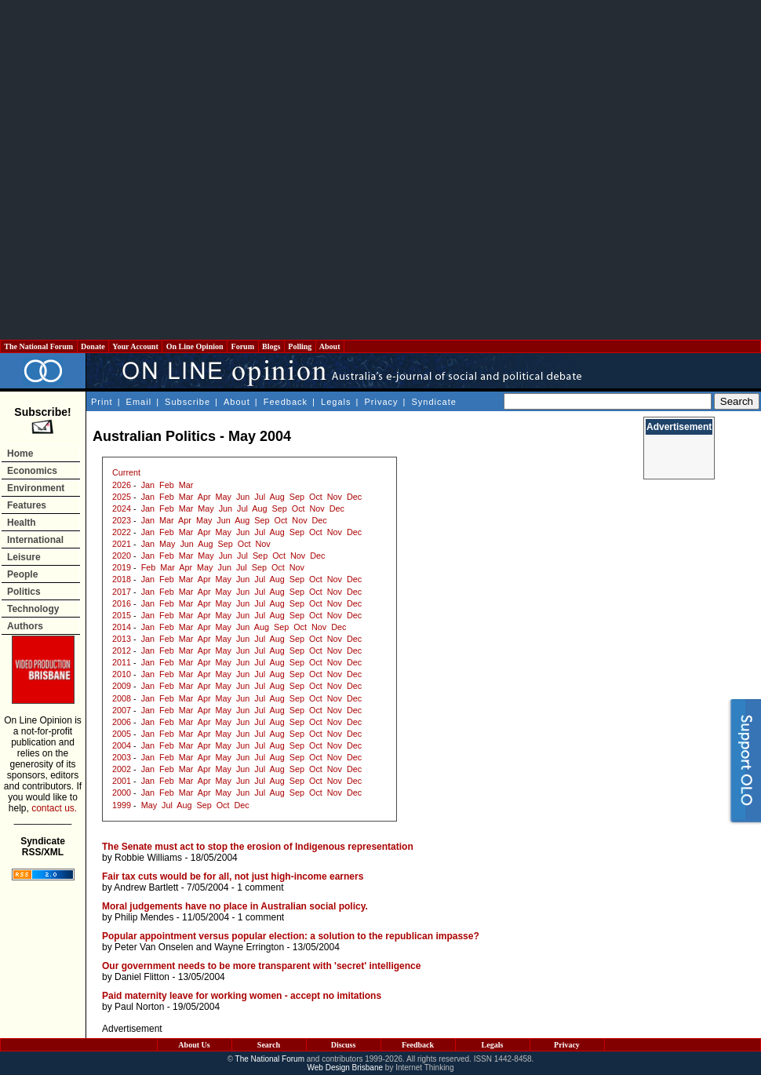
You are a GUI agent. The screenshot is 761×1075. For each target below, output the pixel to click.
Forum (242, 346)
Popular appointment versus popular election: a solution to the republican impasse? (290, 936)
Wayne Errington (249, 947)
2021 (121, 543)
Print (102, 401)
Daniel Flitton (142, 976)
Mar (186, 485)
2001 (121, 780)
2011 (121, 662)
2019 (121, 567)
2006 (121, 722)
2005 (121, 733)
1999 (121, 805)
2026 (121, 485)
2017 (121, 591)
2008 (121, 698)
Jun (242, 496)
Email (139, 401)
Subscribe (187, 401)
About (330, 346)
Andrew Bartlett (146, 887)
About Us (193, 1044)
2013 (121, 638)
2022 (121, 532)
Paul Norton (139, 1006)
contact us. (54, 808)
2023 (121, 520)
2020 (121, 555)
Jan (148, 485)
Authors (25, 626)
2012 (121, 650)
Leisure (24, 557)
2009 (121, 686)
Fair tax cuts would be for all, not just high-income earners (232, 876)
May (223, 496)
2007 (121, 710)
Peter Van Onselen (154, 947)
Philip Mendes (144, 917)
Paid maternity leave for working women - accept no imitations (241, 995)
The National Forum (38, 346)
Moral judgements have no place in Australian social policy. (235, 906)
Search (268, 1044)
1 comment (260, 887)
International (35, 539)
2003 (121, 757)
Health (21, 522)
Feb (166, 485)
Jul (259, 496)
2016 (121, 603)
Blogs (271, 346)
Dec (354, 496)
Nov (334, 496)
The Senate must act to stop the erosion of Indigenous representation (257, 846)
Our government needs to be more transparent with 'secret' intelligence (261, 965)
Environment (35, 488)
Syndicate (434, 401)
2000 (121, 792)
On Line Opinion (194, 346)
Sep (296, 496)
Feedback (286, 401)
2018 (121, 579)
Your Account (135, 346)
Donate (93, 346)
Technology (33, 608)
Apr (204, 496)
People (22, 574)
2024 (121, 508)
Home (20, 453)
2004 (121, 745)
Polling (300, 346)
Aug (277, 496)
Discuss (343, 1044)
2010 (121, 674)
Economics (32, 470)
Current (126, 472)
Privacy (381, 401)
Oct (315, 496)
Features (26, 505)
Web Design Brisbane (346, 1067)
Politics (24, 591)
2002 (121, 769)
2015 (121, 615)
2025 (121, 496)
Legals (336, 401)
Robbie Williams (148, 857)
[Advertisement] (163, 169)
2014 (121, 627)
